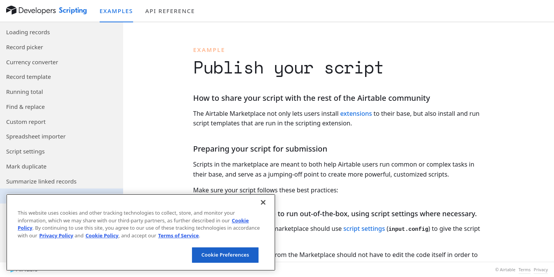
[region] (140, 232)
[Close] (263, 202)
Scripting (73, 10)
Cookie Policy (101, 235)
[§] (187, 98)
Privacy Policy (56, 235)
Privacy (541, 269)
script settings (364, 228)
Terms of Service (178, 235)
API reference (170, 11)
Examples (116, 11)
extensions (356, 113)
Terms (525, 269)
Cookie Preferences (225, 254)
